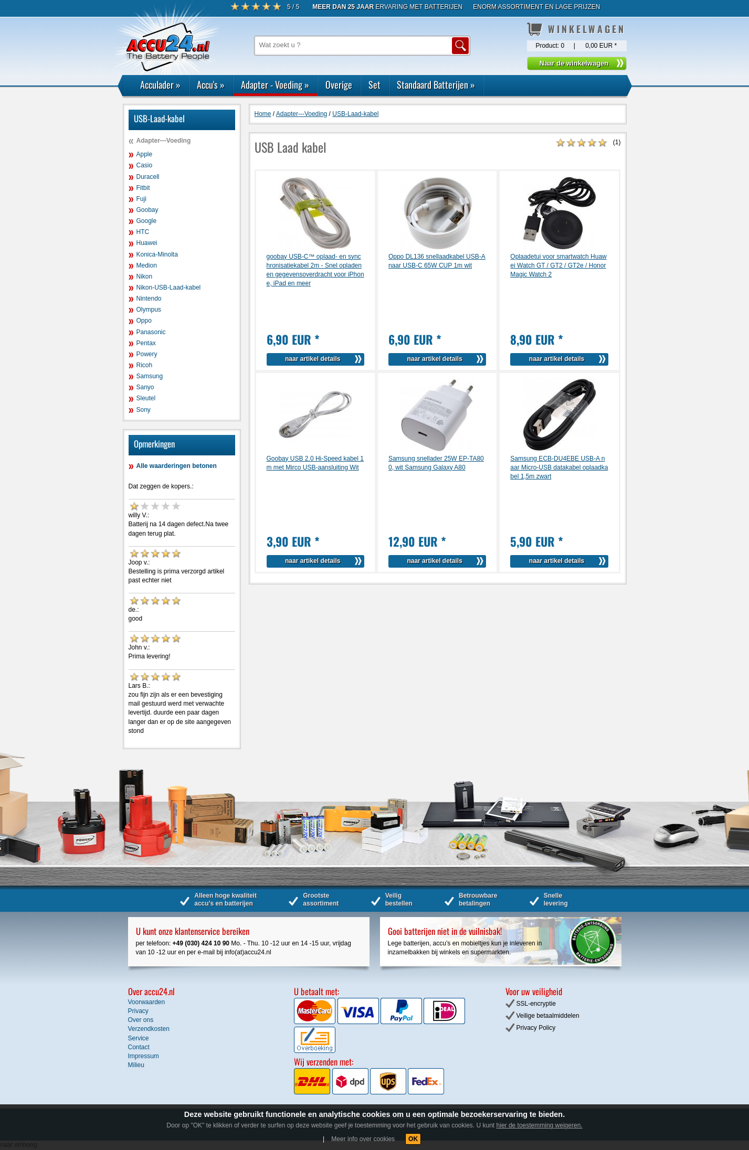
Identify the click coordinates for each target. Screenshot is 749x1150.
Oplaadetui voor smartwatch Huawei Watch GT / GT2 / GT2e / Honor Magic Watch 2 (558, 265)
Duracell (148, 176)
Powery (146, 354)
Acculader (160, 84)
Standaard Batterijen (436, 84)
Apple (144, 154)
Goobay (147, 210)
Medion (146, 265)
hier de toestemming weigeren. (540, 1125)
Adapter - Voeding (275, 84)
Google (146, 221)
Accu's (211, 84)
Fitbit (143, 187)
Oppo (144, 320)
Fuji (141, 199)
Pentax (146, 343)
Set (374, 84)
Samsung (149, 376)
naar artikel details (312, 359)
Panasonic (151, 332)
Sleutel (146, 398)
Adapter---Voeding (163, 140)
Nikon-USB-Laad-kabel (168, 287)
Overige (338, 84)
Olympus (148, 309)
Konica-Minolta (157, 254)
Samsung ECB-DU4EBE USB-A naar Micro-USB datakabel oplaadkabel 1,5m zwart (559, 467)
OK (413, 1139)
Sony (143, 409)
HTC (143, 232)
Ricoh (144, 365)
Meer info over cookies (363, 1139)
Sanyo (145, 387)
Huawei (146, 243)
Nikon (144, 276)
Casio (144, 165)
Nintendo (149, 298)
